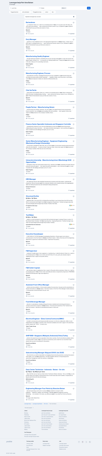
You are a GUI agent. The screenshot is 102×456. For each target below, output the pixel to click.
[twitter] (86, 442)
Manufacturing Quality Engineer (37, 56)
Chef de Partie (31, 90)
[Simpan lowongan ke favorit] (73, 22)
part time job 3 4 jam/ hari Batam (48, 414)
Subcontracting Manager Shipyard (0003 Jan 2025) (45, 353)
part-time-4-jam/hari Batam (47, 416)
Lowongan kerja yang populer (30, 434)
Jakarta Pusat (27, 427)
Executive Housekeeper (34, 234)
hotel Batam (61, 427)
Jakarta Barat (27, 425)
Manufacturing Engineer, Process (38, 73)
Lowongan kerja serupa (64, 445)
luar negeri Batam (62, 414)
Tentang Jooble (29, 443)
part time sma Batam (46, 413)
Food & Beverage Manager (35, 302)
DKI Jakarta (26, 424)
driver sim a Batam (62, 429)
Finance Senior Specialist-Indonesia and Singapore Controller (48, 124)
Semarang (26, 422)
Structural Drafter (32, 196)
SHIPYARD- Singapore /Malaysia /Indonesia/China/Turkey (47, 336)
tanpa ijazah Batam (63, 422)
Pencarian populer (29, 407)
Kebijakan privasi (62, 449)
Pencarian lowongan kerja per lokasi (31, 436)
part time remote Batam (46, 425)
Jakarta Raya (27, 418)
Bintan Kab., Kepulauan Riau (30, 420)
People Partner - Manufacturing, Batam (40, 107)
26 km (64, 8)
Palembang (26, 414)
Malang (25, 429)
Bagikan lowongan (46, 445)
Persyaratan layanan (63, 447)
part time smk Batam (46, 420)
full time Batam (45, 429)
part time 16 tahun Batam (47, 424)
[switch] (74, 16)
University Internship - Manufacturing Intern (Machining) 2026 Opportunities (48, 161)
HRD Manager (31, 179)
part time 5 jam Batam (46, 418)
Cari (89, 8)
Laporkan (71, 33)
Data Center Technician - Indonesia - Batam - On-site (45, 370)
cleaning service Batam (64, 424)
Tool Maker (30, 215)
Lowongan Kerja (46, 443)
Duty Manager (31, 39)
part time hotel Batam (46, 427)
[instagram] (82, 442)
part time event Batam (46, 422)
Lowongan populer (63, 443)
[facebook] (79, 442)
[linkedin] (90, 442)
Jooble (13, 453)
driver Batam (61, 418)
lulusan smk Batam (63, 420)
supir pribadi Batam (63, 425)
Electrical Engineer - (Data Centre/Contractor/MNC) (45, 319)
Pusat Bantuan (29, 445)
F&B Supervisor (31, 251)
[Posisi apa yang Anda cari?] (23, 8)
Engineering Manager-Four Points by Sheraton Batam (45, 388)
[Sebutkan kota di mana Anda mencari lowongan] (52, 8)
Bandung (26, 413)
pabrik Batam (61, 413)
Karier (27, 447)
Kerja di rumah (27, 416)
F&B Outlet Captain (33, 268)
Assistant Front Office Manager (37, 285)
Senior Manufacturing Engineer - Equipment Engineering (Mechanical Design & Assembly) (46, 142)
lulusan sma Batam (63, 416)
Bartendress (30, 22)
